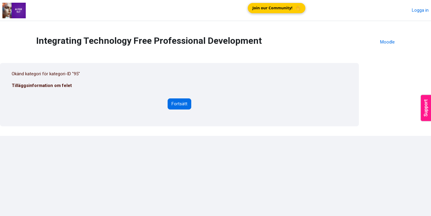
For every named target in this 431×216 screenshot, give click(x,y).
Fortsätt (179, 103)
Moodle (387, 42)
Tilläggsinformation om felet (42, 85)
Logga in (420, 10)
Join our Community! (277, 8)
